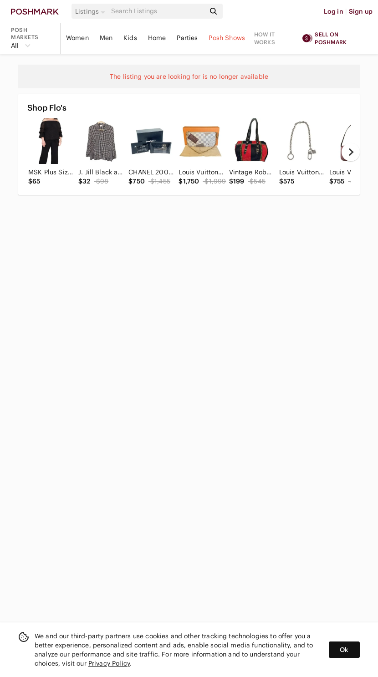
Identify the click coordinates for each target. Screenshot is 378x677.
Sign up (361, 11)
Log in (333, 11)
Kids (130, 38)
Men (106, 38)
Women (77, 38)
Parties (187, 38)
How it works (264, 38)
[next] (351, 152)
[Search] (157, 11)
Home (157, 38)
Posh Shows (227, 38)
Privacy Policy (109, 663)
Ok (344, 650)
